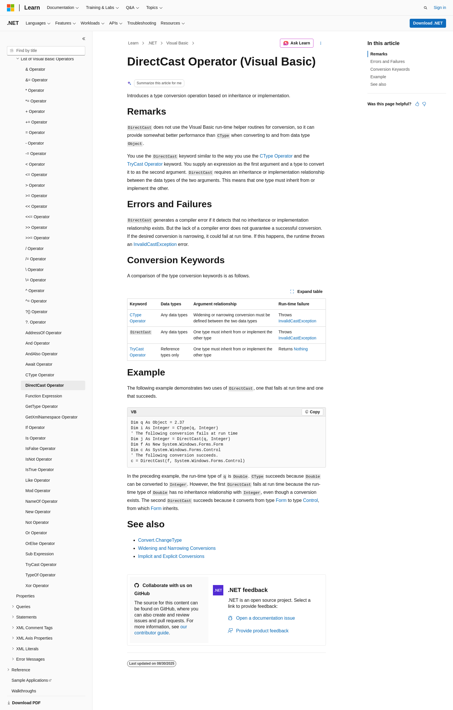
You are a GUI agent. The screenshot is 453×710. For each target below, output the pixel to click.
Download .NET (428, 23)
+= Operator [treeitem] (36, 102)
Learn (133, 43)
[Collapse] (84, 38)
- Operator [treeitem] (34, 123)
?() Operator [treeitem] (36, 291)
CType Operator (276, 156)
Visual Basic (177, 43)
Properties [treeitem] (25, 576)
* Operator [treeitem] (34, 70)
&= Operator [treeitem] (36, 60)
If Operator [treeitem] (35, 407)
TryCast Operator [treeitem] (41, 544)
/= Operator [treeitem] (35, 239)
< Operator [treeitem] (35, 144)
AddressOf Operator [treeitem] (43, 313)
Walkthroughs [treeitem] (24, 671)
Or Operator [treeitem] (36, 513)
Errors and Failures (387, 61)
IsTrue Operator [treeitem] (39, 449)
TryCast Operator (145, 164)
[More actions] (321, 43)
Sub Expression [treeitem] (39, 534)
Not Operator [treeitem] (37, 502)
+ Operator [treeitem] (35, 91)
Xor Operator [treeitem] (37, 565)
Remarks (378, 54)
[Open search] (425, 8)
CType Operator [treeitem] (39, 355)
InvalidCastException (155, 244)
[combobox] (46, 50)
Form (281, 500)
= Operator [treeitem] (35, 112)
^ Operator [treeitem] (34, 270)
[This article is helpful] (417, 103)
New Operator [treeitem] (38, 491)
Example (378, 76)
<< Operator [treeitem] (36, 186)
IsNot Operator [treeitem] (38, 439)
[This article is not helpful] (424, 103)
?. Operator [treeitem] (35, 302)
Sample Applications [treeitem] (30, 660)
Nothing (301, 349)
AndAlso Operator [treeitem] (41, 334)
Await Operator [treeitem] (38, 344)
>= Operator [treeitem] (36, 175)
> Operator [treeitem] (35, 165)
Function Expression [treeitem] (43, 376)
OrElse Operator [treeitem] (40, 523)
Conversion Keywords (390, 69)
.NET (152, 43)
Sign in (440, 7)
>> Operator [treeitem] (36, 207)
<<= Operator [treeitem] (37, 197)
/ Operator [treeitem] (34, 228)
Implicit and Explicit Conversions (171, 556)
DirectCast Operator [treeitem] (44, 365)
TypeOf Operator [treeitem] (40, 555)
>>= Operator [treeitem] (37, 218)
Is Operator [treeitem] (35, 418)
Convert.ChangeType (160, 540)
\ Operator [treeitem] (34, 249)
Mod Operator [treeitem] (37, 470)
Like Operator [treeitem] (37, 460)
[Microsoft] (10, 8)
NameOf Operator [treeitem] (41, 481)
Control (310, 500)
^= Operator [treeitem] (36, 281)
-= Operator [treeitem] (35, 133)
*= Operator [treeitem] (36, 81)
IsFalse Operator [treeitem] (40, 428)
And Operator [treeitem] (37, 323)
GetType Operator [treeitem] (41, 386)
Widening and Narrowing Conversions (177, 548)
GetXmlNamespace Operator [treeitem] (51, 397)
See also (378, 84)
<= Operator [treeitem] (36, 154)
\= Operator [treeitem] (35, 260)
